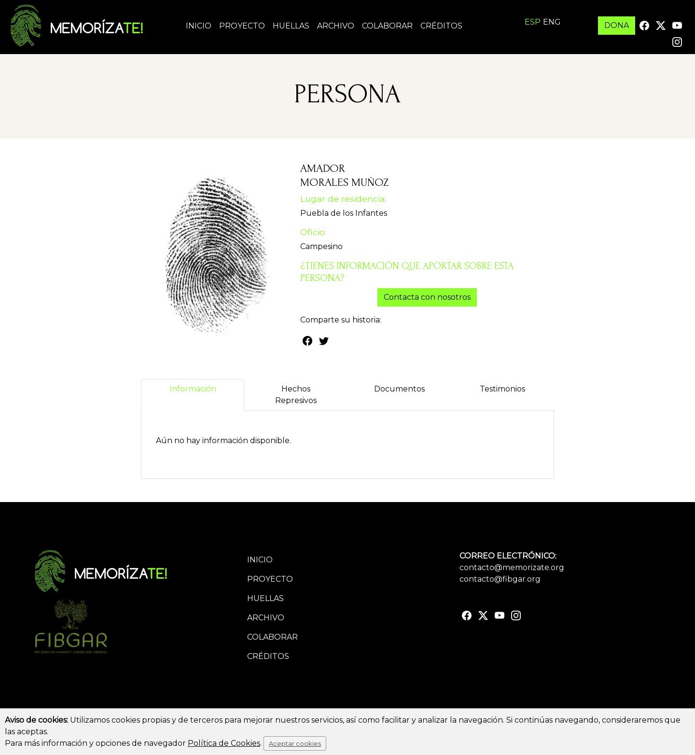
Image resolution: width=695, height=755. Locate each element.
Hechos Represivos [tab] (296, 394)
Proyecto (242, 25)
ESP (533, 22)
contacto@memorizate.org (511, 567)
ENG (552, 22)
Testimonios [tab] (502, 394)
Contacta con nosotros (427, 297)
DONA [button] (616, 25)
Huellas (291, 25)
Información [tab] (192, 394)
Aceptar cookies (295, 743)
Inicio (198, 25)
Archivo (335, 25)
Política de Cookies (224, 743)
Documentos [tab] (399, 394)
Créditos (441, 25)
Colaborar (387, 25)
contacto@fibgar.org (500, 579)
